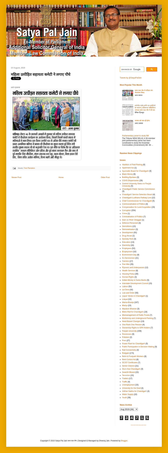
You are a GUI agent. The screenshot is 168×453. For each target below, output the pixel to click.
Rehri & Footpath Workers (133, 356)
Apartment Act (128, 168)
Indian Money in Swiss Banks (134, 280)
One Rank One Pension (132, 325)
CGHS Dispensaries (130, 180)
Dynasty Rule (127, 239)
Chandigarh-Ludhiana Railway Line (136, 198)
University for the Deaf (131, 388)
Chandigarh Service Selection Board (137, 194)
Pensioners (126, 334)
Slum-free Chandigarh (131, 369)
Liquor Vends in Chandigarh (133, 296)
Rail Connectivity (129, 350)
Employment (127, 252)
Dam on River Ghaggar (131, 220)
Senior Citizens (128, 366)
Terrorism (126, 375)
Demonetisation (128, 229)
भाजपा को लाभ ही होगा (142, 121)
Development (127, 232)
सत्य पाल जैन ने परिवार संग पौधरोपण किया (144, 91)
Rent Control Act (129, 359)
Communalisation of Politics (133, 204)
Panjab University (129, 331)
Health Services (128, 271)
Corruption (126, 210)
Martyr (124, 305)
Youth (124, 398)
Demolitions (127, 226)
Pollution (125, 337)
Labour (125, 286)
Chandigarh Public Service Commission (138, 189)
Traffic (124, 382)
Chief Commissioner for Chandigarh (137, 201)
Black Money (127, 174)
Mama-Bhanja (128, 302)
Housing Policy (128, 274)
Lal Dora (125, 290)
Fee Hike (126, 264)
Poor (124, 340)
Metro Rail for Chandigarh (132, 312)
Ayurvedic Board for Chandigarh (135, 171)
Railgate (125, 353)
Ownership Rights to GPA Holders (136, 328)
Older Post (105, 177)
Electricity (126, 245)
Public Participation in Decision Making (138, 347)
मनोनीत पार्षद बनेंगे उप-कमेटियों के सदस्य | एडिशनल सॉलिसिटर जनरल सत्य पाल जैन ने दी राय (145, 107)
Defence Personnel (130, 223)
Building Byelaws (129, 177)
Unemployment (128, 385)
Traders (125, 378)
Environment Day (129, 255)
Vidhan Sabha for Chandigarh (134, 391)
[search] (131, 69)
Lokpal (125, 299)
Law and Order (128, 293)
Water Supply (127, 394)
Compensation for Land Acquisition (136, 207)
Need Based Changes (131, 321)
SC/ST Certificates (129, 362)
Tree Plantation (29, 168)
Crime (124, 213)
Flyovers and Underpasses (133, 267)
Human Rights (128, 277)
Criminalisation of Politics (132, 217)
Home (61, 177)
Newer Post (16, 177)
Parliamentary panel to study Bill (135, 136)
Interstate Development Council (135, 283)
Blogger (124, 441)
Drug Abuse (127, 236)
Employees (126, 248)
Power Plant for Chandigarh (133, 344)
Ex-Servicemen (128, 258)
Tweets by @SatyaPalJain (131, 78)
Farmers (125, 261)
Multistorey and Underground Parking (137, 318)
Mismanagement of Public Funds (135, 315)
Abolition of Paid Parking (132, 165)
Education (126, 242)
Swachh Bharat (128, 372)
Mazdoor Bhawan (129, 309)
